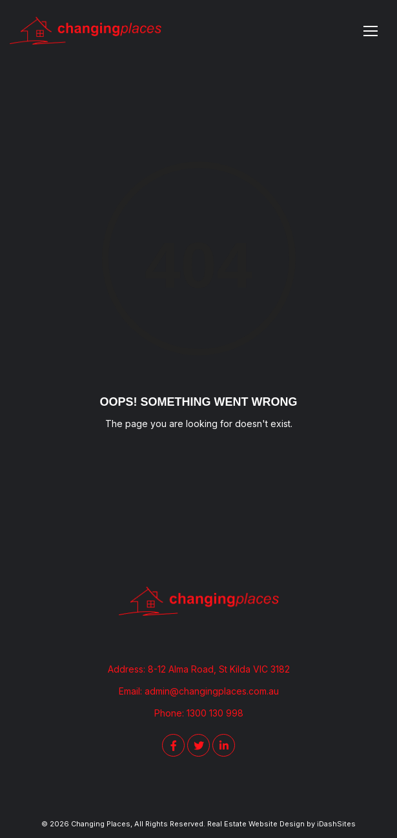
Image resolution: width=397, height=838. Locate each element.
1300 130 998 (215, 712)
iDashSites (336, 823)
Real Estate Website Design (256, 823)
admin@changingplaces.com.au (212, 691)
